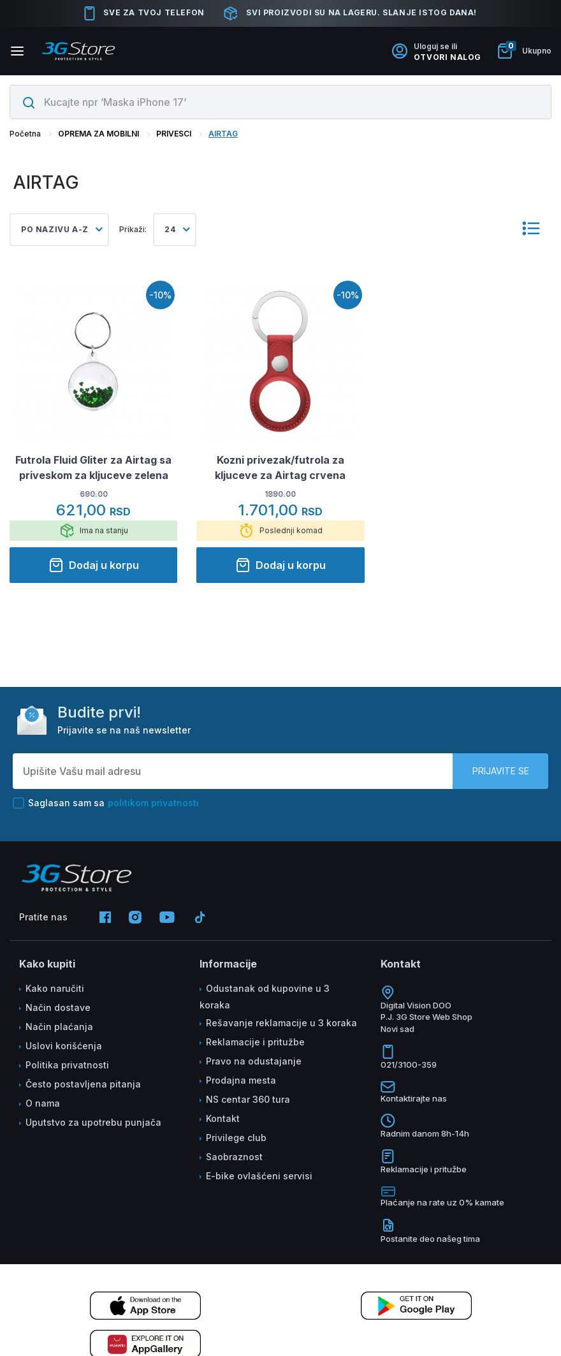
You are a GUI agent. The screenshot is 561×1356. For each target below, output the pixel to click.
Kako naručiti (55, 988)
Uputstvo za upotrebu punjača (93, 1122)
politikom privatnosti (153, 802)
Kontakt (223, 1118)
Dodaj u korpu (93, 565)
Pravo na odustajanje (254, 1061)
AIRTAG (223, 133)
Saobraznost (234, 1156)
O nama (43, 1103)
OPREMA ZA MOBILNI (98, 133)
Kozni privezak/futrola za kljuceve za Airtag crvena (280, 467)
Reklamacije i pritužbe (255, 1041)
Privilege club (236, 1137)
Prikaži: (133, 229)
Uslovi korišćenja (64, 1045)
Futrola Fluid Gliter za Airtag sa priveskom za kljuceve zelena (93, 467)
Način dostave (58, 1007)
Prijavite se (500, 770)
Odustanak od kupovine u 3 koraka (265, 996)
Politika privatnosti (67, 1064)
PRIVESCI (173, 133)
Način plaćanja (59, 1026)
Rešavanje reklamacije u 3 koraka (281, 1022)
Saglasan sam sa (106, 803)
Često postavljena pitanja (83, 1084)
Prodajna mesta (241, 1080)
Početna (25, 133)
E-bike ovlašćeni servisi (259, 1175)
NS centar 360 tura (248, 1099)
